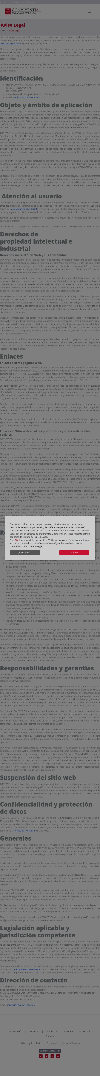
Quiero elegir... (25, 552)
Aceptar (74, 552)
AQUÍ (17, 540)
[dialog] (50, 538)
